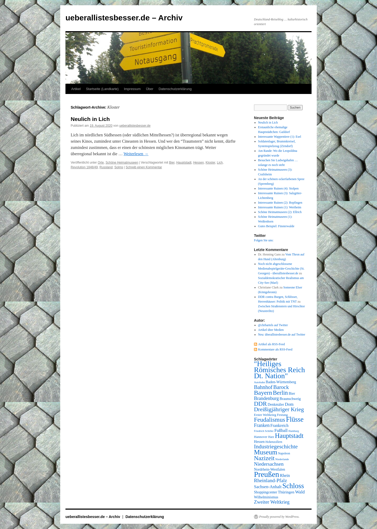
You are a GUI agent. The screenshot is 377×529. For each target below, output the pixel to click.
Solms (118, 167)
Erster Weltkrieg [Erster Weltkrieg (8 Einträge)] (265, 415)
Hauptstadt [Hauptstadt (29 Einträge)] (289, 435)
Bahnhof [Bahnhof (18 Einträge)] (263, 387)
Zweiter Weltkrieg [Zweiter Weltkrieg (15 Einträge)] (272, 502)
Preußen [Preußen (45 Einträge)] (266, 474)
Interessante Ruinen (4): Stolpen (278, 188)
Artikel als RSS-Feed (271, 344)
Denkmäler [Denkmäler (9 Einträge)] (276, 404)
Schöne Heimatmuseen (122, 162)
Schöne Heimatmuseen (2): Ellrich (280, 212)
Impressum (132, 89)
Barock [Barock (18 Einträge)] (281, 387)
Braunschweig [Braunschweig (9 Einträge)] (290, 399)
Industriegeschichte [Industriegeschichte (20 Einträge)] (276, 446)
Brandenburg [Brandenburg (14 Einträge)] (266, 398)
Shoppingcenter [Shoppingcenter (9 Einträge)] (265, 492)
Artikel (76, 89)
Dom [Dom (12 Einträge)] (289, 404)
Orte (101, 162)
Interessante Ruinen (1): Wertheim (279, 207)
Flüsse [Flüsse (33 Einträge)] (294, 419)
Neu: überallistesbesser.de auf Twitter (281, 334)
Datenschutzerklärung (175, 89)
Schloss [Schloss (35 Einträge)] (293, 486)
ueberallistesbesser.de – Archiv (123, 17)
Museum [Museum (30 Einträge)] (265, 452)
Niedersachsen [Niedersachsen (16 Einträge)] (269, 464)
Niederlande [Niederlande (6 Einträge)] (282, 459)
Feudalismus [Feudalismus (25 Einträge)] (269, 419)
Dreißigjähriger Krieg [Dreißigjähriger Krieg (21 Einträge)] (279, 409)
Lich (220, 162)
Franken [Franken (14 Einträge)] (262, 425)
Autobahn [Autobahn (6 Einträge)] (259, 382)
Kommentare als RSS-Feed (275, 349)
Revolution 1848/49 (84, 167)
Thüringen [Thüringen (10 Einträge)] (286, 492)
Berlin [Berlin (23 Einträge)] (280, 392)
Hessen (198, 162)
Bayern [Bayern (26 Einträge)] (263, 392)
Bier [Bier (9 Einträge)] (292, 393)
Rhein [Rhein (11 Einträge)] (285, 475)
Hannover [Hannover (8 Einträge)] (260, 437)
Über (149, 89)
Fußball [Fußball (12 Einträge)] (281, 430)
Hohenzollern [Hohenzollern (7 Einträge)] (273, 442)
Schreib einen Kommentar (144, 167)
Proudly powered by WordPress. (279, 517)
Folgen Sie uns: (264, 240)
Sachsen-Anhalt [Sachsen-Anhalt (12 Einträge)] (267, 486)
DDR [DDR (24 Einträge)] (260, 403)
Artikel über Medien (271, 330)
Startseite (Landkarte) (102, 89)
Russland (106, 167)
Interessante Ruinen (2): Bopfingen (280, 202)
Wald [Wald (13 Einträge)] (300, 491)
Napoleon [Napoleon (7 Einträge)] (284, 453)
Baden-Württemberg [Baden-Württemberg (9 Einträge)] (281, 382)
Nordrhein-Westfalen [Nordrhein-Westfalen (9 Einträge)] (269, 469)
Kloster (210, 162)
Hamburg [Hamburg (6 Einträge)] (294, 431)
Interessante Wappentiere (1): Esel (279, 136)
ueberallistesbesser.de (135, 125)
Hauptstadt (183, 162)
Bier (172, 162)
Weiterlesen (136, 154)
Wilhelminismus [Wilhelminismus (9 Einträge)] (266, 497)
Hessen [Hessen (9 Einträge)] (259, 441)
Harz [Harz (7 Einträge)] (271, 437)
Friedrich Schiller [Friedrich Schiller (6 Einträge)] (264, 431)
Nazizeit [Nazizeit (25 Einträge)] (264, 458)
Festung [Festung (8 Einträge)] (282, 415)
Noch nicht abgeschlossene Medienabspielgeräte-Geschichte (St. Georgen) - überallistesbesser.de (281, 268)
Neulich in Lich (90, 119)
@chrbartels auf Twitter (273, 325)
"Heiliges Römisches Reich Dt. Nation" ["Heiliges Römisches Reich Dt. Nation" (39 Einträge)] (279, 370)
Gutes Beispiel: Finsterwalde (276, 226)
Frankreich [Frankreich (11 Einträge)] (279, 425)
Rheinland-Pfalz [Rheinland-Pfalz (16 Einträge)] (270, 480)
